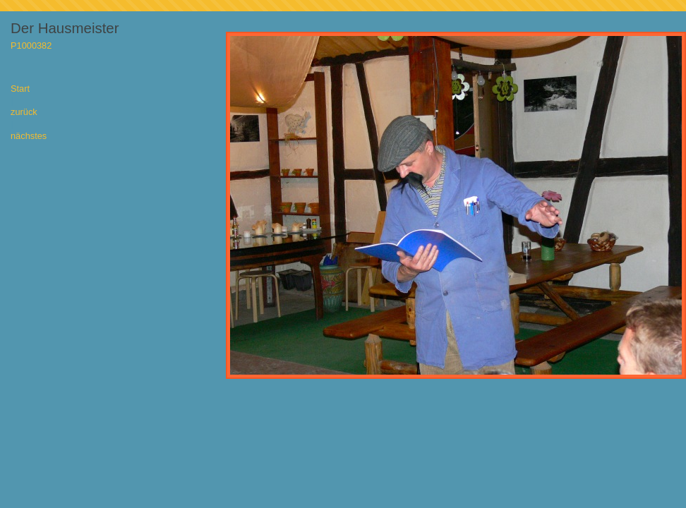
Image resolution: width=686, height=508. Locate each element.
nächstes (29, 136)
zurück (24, 112)
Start (20, 89)
